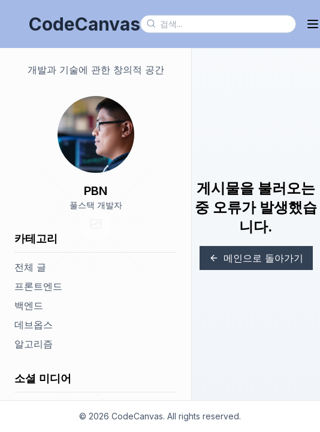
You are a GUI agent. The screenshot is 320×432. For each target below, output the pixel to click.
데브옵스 (33, 325)
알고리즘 (33, 344)
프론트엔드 (38, 286)
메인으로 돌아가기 (256, 258)
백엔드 (28, 305)
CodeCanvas (84, 24)
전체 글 (30, 267)
